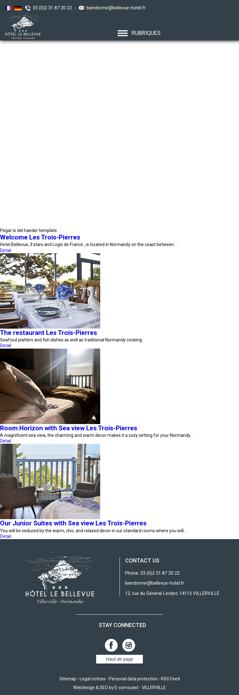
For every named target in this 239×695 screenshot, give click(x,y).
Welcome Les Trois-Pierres (40, 237)
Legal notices (92, 678)
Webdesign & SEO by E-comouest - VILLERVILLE (119, 687)
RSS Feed (170, 678)
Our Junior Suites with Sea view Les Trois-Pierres (73, 523)
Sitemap (67, 678)
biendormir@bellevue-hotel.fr (116, 8)
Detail (5, 250)
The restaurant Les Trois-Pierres (48, 332)
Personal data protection (133, 678)
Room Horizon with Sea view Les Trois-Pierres (68, 428)
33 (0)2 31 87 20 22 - (56, 8)
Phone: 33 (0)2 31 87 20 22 (152, 573)
